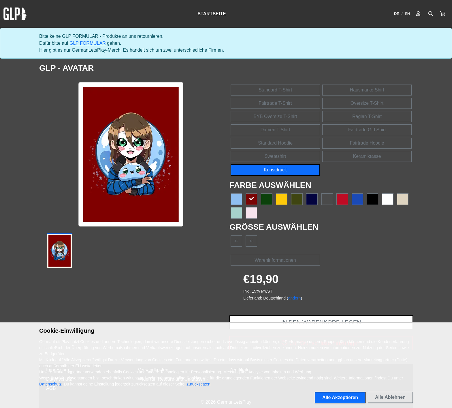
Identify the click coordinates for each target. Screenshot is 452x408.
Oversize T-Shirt (367, 103)
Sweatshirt (275, 156)
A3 (252, 241)
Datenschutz (50, 384)
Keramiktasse (367, 156)
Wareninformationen (275, 260)
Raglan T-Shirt (367, 116)
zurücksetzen (198, 384)
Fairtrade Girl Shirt (367, 129)
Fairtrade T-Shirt (275, 103)
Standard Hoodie (275, 143)
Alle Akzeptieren (340, 397)
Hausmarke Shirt (367, 89)
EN (407, 14)
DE (396, 14)
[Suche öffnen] (430, 14)
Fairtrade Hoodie (367, 143)
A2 (236, 241)
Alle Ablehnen (390, 397)
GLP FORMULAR (87, 43)
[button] (442, 14)
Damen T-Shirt (275, 129)
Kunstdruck (275, 169)
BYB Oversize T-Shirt (275, 116)
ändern (294, 298)
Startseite (211, 13)
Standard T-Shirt (275, 89)
